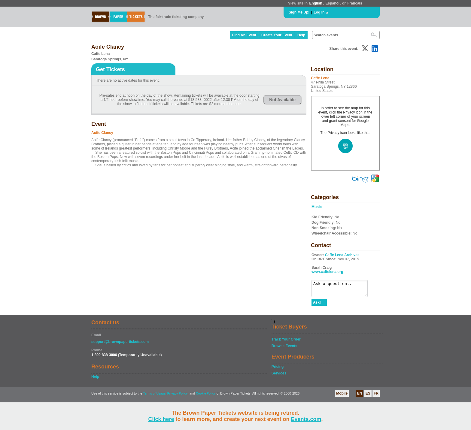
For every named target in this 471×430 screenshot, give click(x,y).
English (315, 3)
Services (279, 376)
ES (368, 396)
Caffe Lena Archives (342, 255)
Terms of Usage (154, 396)
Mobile (342, 396)
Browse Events (284, 349)
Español (333, 3)
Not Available (282, 99)
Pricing (278, 369)
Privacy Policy (177, 396)
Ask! (317, 305)
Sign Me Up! (299, 12)
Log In (319, 12)
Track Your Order (286, 342)
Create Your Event (276, 35)
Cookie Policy (206, 396)
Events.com (306, 419)
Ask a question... (342, 290)
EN (359, 396)
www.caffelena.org (327, 272)
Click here (161, 419)
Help (301, 35)
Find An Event (244, 35)
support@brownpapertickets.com (120, 344)
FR (376, 396)
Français (354, 3)
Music (316, 207)
